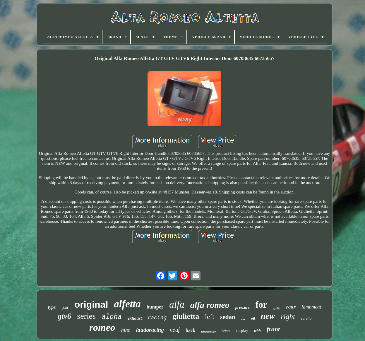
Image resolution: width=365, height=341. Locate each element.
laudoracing (150, 330)
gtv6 (64, 316)
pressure (242, 307)
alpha (112, 317)
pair (64, 307)
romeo (102, 327)
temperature (208, 331)
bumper (155, 307)
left (209, 317)
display (242, 330)
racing (157, 318)
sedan (227, 317)
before (226, 331)
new (268, 316)
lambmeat (311, 307)
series (86, 316)
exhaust (135, 318)
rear (291, 307)
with (257, 330)
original (91, 304)
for (261, 304)
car (243, 319)
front (273, 329)
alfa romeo (209, 305)
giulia (276, 308)
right (288, 317)
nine (125, 330)
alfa (176, 304)
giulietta (185, 316)
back (190, 330)
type (52, 307)
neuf (175, 329)
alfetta (127, 304)
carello (306, 318)
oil (253, 318)
